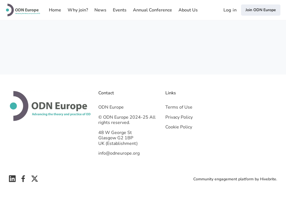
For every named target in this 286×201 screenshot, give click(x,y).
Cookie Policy (178, 127)
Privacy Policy (179, 117)
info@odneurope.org (119, 153)
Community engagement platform (223, 179)
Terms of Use (178, 107)
